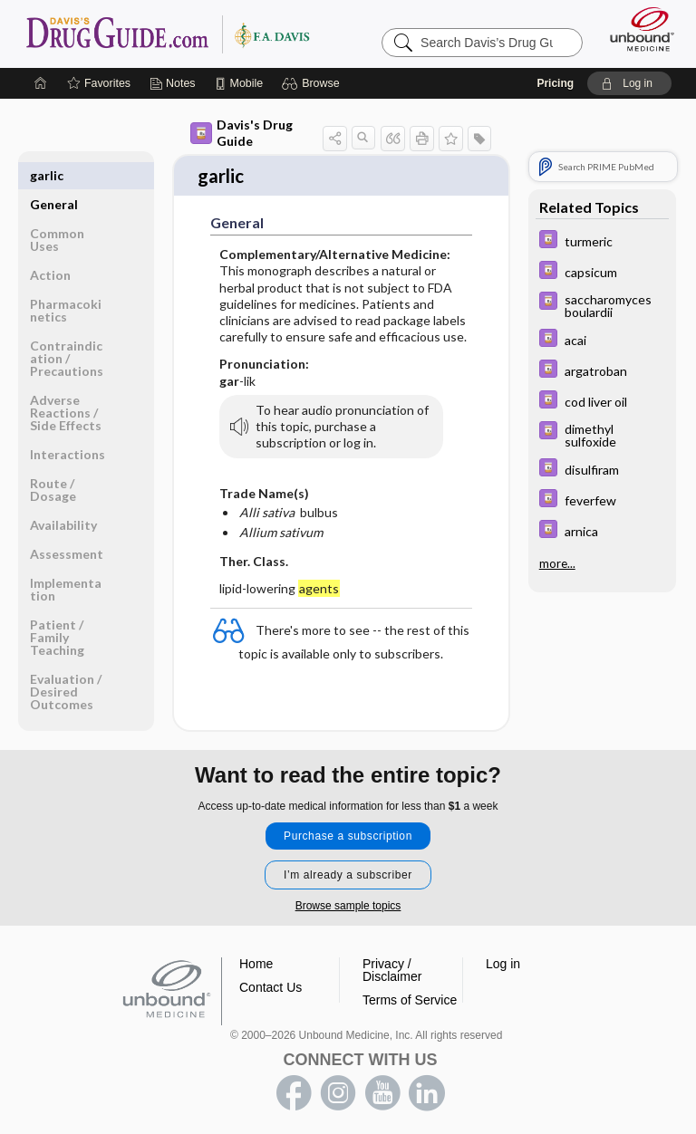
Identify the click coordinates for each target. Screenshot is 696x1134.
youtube (382, 1085)
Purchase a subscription (348, 828)
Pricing (555, 81)
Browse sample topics (348, 897)
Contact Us (270, 979)
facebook (294, 1085)
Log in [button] (503, 955)
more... (557, 561)
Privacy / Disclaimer (391, 961)
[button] (313, 81)
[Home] (40, 81)
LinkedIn (427, 1085)
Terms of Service (409, 992)
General (54, 173)
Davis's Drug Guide (241, 131)
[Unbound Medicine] (636, 27)
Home (256, 955)
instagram (338, 1085)
